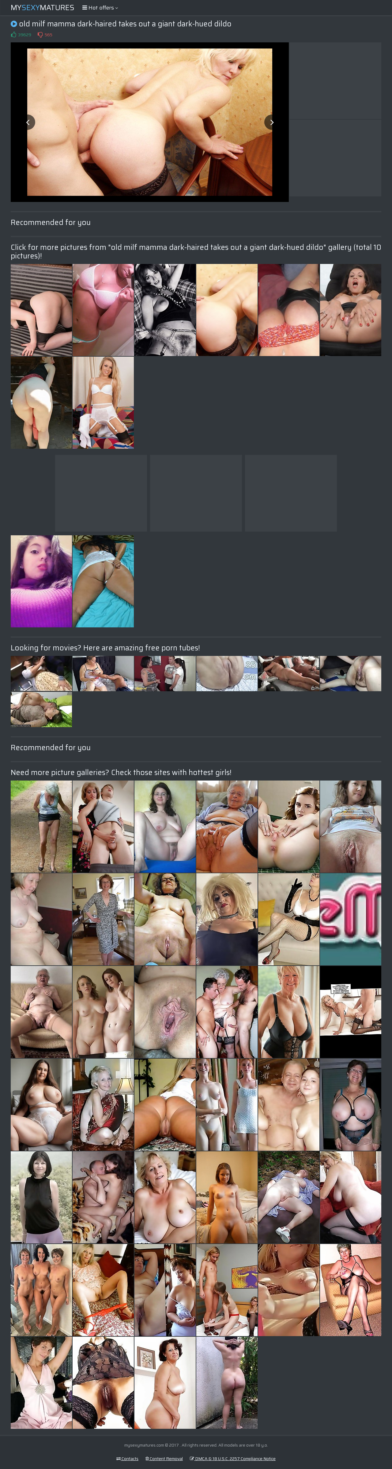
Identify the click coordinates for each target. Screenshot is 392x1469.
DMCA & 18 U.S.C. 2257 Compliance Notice (233, 1458)
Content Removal (164, 1458)
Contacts (127, 1458)
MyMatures (42, 8)
